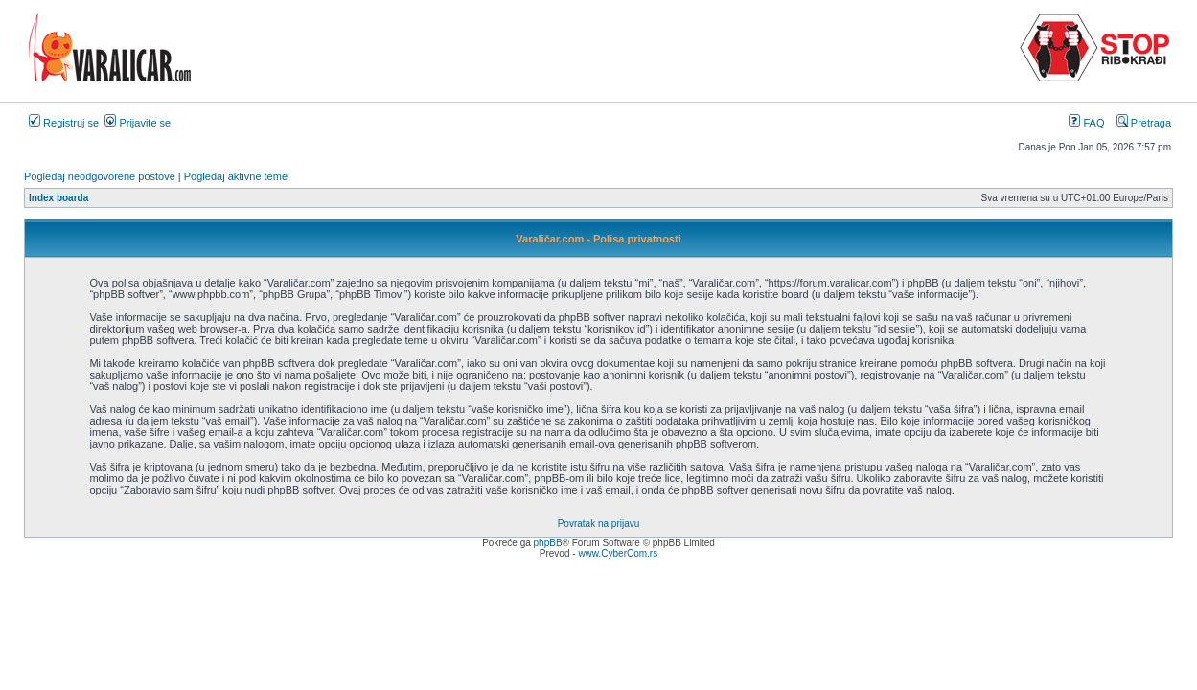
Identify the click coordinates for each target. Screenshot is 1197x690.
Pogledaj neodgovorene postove (99, 176)
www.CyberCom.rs (617, 553)
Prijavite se (137, 122)
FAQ (1086, 122)
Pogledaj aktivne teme (236, 176)
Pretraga (1143, 122)
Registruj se (64, 122)
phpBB (548, 543)
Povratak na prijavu (599, 523)
